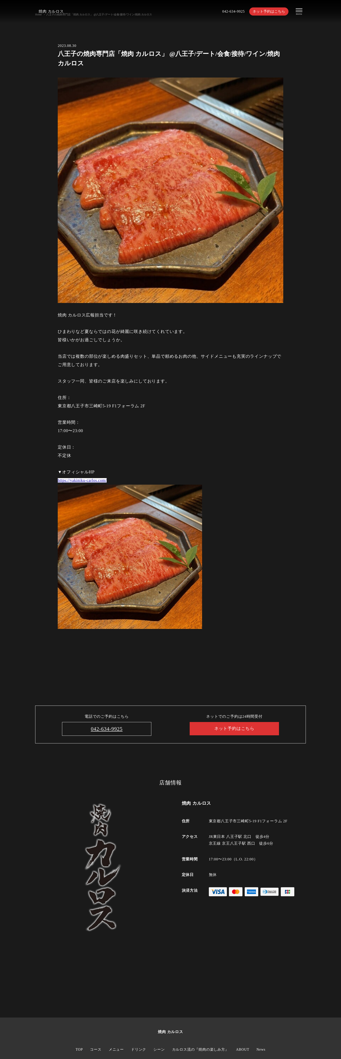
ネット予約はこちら (267, 11)
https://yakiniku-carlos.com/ (84, 480)
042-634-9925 (230, 11)
